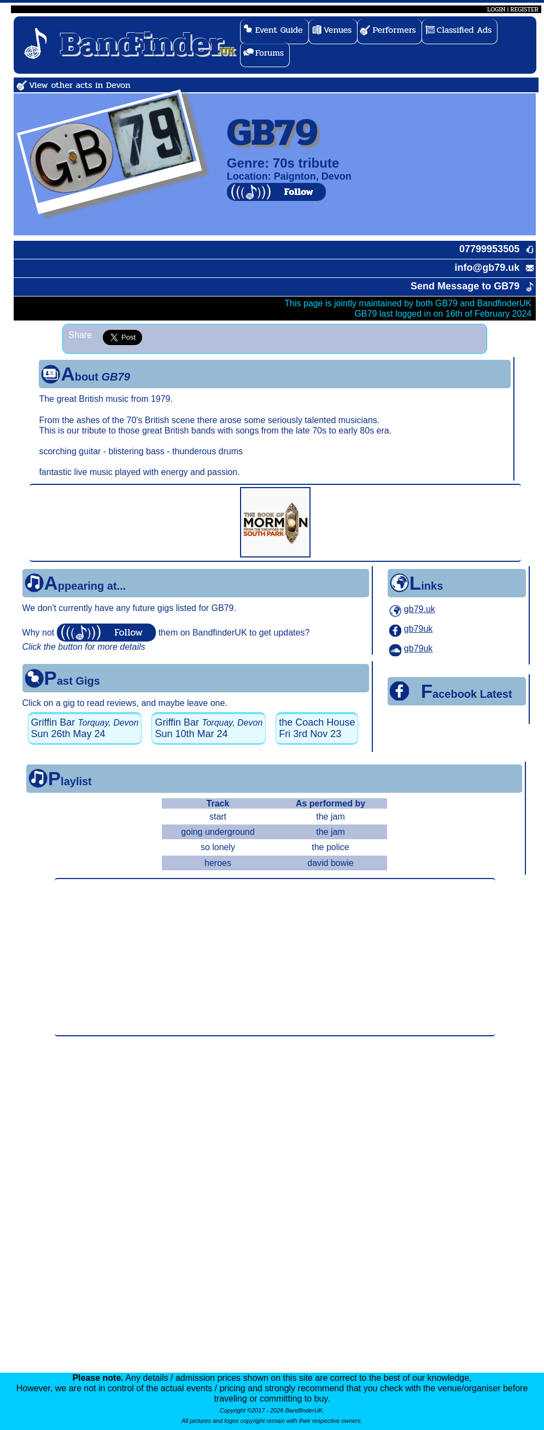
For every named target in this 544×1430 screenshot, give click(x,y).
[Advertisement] (275, 957)
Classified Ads (464, 30)
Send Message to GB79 (465, 286)
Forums (269, 53)
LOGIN (496, 9)
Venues (338, 30)
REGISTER (524, 9)
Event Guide (279, 30)
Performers (394, 30)
